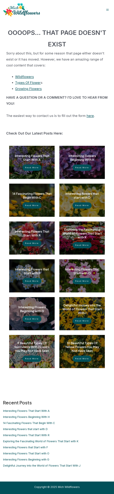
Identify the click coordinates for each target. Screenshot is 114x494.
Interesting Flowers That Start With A (32, 157)
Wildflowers (24, 77)
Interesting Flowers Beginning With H (82, 157)
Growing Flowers (28, 89)
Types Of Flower (28, 83)
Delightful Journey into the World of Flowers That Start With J (82, 309)
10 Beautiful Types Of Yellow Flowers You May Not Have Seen (82, 346)
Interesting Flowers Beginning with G (32, 309)
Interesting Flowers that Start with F (32, 271)
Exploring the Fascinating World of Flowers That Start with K (82, 233)
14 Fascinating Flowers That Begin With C (32, 195)
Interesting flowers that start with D (82, 195)
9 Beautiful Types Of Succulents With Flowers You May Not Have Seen (31, 346)
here (90, 116)
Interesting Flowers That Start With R (32, 233)
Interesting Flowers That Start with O (82, 271)
